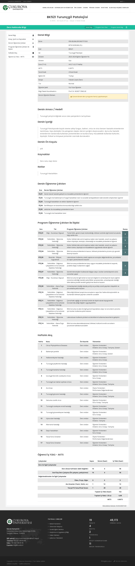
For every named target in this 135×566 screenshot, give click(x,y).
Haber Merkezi (54, 535)
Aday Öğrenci (27, 1)
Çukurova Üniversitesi (14, 1)
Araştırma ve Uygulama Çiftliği (59, 532)
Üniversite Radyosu (56, 526)
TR (122, 1)
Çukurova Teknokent (56, 538)
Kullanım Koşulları (12, 563)
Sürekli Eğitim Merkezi (57, 529)
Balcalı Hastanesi (55, 524)
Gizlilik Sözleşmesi (24, 563)
